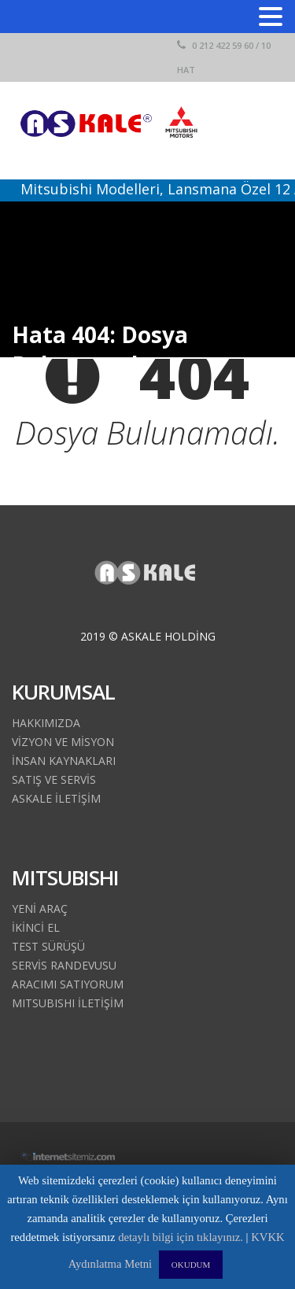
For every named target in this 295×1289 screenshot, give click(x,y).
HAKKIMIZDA (46, 722)
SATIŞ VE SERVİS (54, 779)
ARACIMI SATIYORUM (68, 984)
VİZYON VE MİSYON (63, 741)
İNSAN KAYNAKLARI (64, 760)
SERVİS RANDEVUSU (64, 965)
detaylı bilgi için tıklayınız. (180, 1237)
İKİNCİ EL (36, 927)
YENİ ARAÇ (40, 908)
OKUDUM (191, 1264)
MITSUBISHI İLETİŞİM (68, 1002)
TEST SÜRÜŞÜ (48, 946)
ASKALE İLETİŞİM (56, 798)
